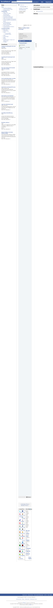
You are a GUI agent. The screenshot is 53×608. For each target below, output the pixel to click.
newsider (24, 543)
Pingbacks (28, 551)
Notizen (4, 38)
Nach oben (49, 594)
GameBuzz (24, 527)
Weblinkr (21, 558)
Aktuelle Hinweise (6, 10)
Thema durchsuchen (23, 36)
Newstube (24, 546)
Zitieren (28, 497)
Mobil (4, 35)
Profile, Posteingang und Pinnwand (9, 19)
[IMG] (27, 536)
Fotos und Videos (6, 25)
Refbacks (28, 553)
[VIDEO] (27, 540)
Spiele (4, 37)
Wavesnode (27, 599)
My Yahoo (23, 540)
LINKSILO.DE (24, 536)
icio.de (20, 530)
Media (4, 32)
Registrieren (48, 2)
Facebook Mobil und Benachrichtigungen (7, 23)
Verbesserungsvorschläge (7, 9)
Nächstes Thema (24, 505)
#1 (30, 40)
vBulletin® (24, 602)
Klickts (20, 533)
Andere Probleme (6, 27)
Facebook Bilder (8, 33)
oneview (24, 555)
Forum (21, 4)
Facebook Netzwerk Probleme (8, 26)
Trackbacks (28, 548)
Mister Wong (20, 516)
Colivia (20, 527)
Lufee (20, 539)
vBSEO (30, 604)
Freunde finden (6, 31)
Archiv (45, 594)
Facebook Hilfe (23, 6)
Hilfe (42, 2)
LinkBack (20, 33)
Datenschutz (30, 594)
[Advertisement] (43, 40)
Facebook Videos (8, 34)
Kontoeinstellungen (6, 15)
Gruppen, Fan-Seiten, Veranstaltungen (7, 14)
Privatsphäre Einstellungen (8, 16)
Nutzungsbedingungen (39, 594)
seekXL (23, 549)
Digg (23, 521)
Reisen (23, 599)
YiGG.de (23, 515)
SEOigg (20, 552)
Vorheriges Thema (25, 504)
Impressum (24, 594)
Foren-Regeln (29, 558)
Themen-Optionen (22, 35)
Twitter (20, 512)
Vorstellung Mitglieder (7, 8)
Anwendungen (6, 36)
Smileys (27, 533)
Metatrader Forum (33, 599)
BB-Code (28, 530)
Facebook (24, 512)
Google (23, 518)
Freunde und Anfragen (7, 24)
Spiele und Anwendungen (8, 17)
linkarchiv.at (24, 533)
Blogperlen (24, 524)
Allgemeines (5, 12)
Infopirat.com (25, 530)
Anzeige (20, 38)
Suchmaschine (40, 11)
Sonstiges (5, 41)
